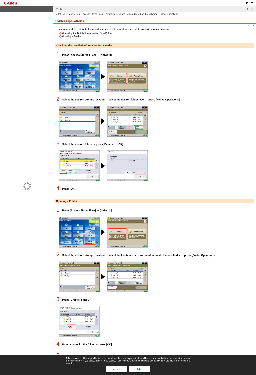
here (79, 361)
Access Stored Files (93, 14)
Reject (140, 369)
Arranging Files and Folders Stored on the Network (131, 14)
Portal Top (60, 14)
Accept (116, 369)
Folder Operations (169, 14)
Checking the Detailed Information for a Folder (87, 33)
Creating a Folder (71, 36)
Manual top (74, 14)
